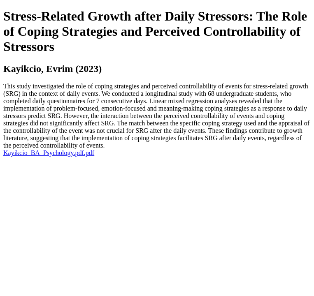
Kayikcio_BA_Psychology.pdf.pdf (48, 152)
